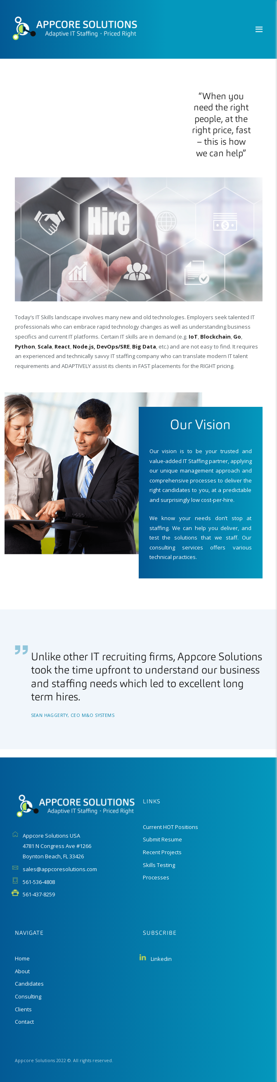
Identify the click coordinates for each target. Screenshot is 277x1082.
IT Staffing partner (205, 461)
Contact (24, 1021)
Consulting (28, 996)
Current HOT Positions (170, 827)
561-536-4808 (39, 882)
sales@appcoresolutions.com (60, 869)
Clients (23, 1009)
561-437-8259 (39, 894)
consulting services (176, 547)
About (22, 971)
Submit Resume (162, 839)
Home (22, 958)
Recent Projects (162, 852)
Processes (156, 877)
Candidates (29, 983)
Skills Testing (159, 865)
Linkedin (161, 959)
